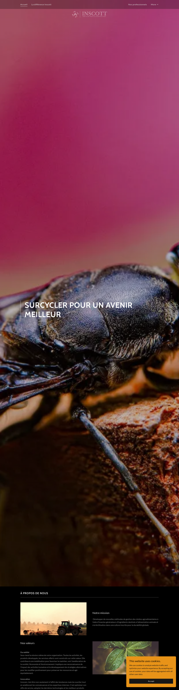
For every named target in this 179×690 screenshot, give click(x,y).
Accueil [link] (23, 4)
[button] (155, 4)
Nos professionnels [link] (137, 4)
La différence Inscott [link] (41, 4)
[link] (90, 4)
